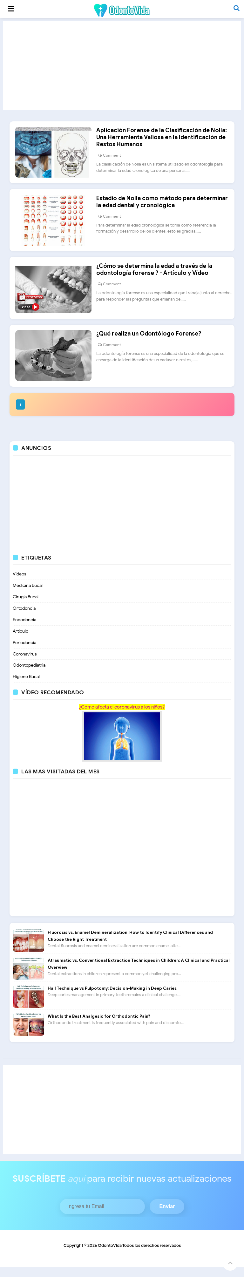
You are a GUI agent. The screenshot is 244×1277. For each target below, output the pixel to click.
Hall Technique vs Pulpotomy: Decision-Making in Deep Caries (112, 998)
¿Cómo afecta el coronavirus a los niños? (122, 717)
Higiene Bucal (26, 686)
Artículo (20, 640)
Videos (19, 583)
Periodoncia (24, 652)
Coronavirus (25, 663)
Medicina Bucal (28, 595)
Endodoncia (24, 629)
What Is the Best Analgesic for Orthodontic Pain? (99, 1026)
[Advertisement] (122, 65)
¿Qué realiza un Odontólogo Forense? (150, 342)
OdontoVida (110, 1255)
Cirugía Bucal (25, 606)
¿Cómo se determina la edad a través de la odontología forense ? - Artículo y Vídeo (156, 276)
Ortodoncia (24, 618)
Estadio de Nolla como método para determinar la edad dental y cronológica (164, 206)
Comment (114, 157)
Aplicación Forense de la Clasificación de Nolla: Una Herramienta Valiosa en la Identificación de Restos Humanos (163, 139)
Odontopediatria (29, 675)
